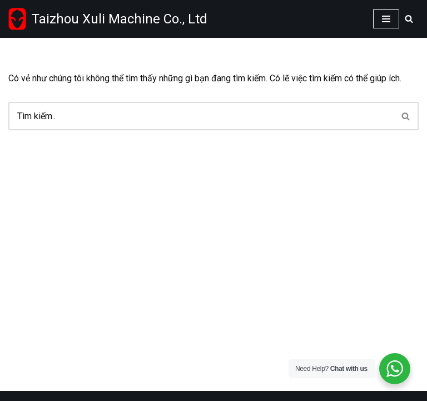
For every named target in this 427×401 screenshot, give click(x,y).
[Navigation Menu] (386, 18)
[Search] (409, 18)
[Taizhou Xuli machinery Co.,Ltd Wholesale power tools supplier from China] (107, 19)
